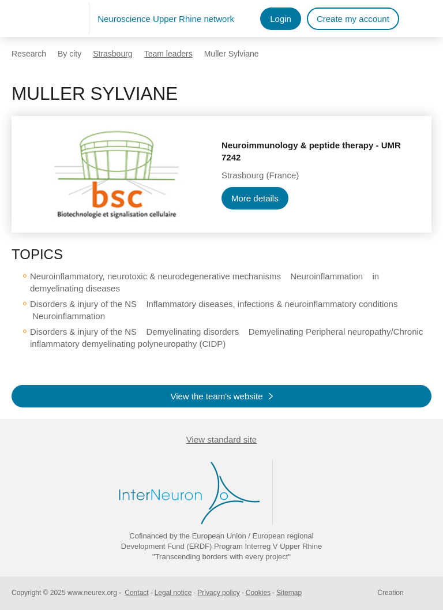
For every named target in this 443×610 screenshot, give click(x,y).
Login (280, 19)
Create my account (353, 19)
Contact (136, 593)
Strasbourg (112, 53)
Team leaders (168, 53)
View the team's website (216, 396)
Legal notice (173, 593)
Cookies (258, 593)
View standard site (221, 439)
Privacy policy (218, 593)
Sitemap (289, 593)
